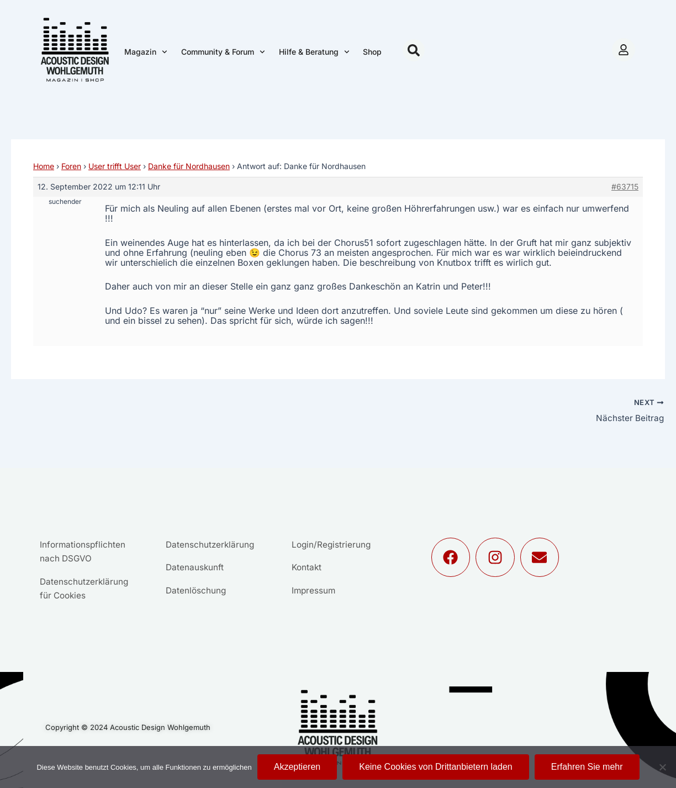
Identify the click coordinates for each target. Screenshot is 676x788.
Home (43, 166)
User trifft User (114, 166)
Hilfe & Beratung (314, 52)
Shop (372, 51)
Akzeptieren (297, 766)
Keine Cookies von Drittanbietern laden (436, 766)
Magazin (145, 52)
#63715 (624, 186)
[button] (414, 50)
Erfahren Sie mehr (587, 766)
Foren (71, 166)
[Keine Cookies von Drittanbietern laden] (662, 767)
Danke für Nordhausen (189, 166)
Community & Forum (223, 52)
